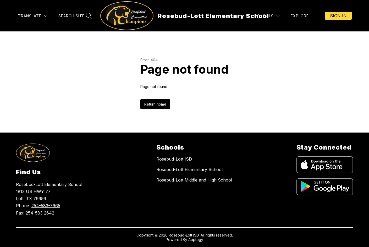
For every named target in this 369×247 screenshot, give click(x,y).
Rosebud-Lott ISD (174, 159)
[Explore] (302, 16)
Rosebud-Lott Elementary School (189, 169)
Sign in (338, 15)
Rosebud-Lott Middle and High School (194, 180)
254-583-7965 (45, 205)
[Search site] (74, 16)
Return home (155, 104)
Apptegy (195, 239)
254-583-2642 (40, 213)
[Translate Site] (33, 16)
